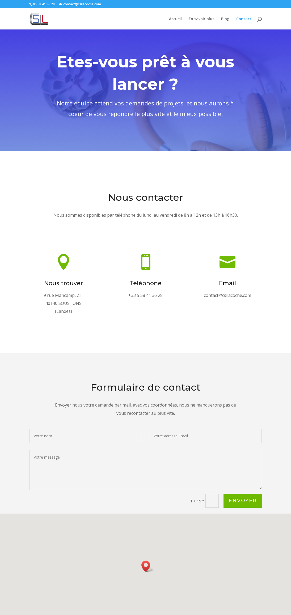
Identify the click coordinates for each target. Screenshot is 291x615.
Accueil (175, 19)
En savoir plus (201, 19)
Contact (243, 19)
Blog (225, 19)
